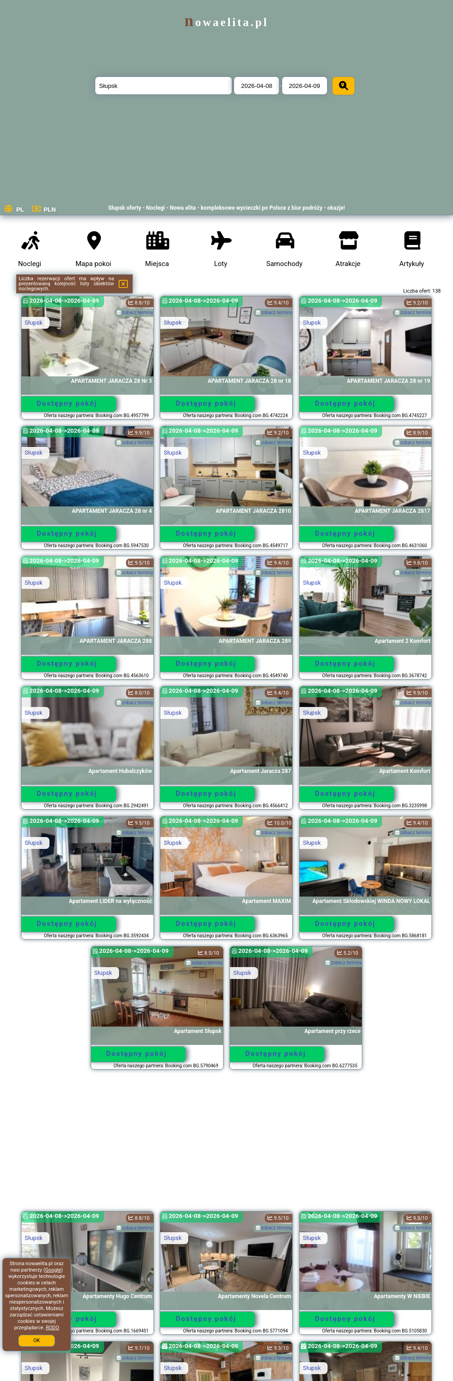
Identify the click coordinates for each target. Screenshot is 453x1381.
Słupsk (34, 322)
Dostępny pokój (67, 403)
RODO (52, 1328)
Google (53, 1270)
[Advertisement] (226, 1145)
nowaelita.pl (226, 22)
